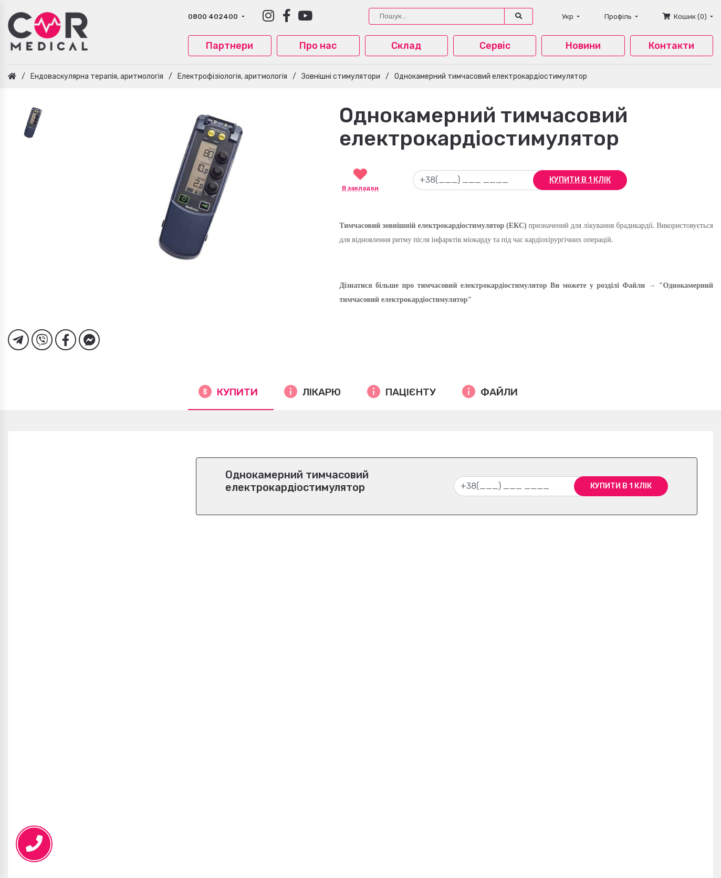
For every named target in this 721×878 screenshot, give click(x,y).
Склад (406, 45)
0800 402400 (213, 16)
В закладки (360, 188)
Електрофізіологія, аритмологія (232, 76)
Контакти (671, 45)
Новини (583, 45)
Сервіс (494, 45)
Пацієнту (410, 392)
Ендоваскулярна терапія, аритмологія (96, 76)
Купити (237, 392)
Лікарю (321, 392)
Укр (568, 16)
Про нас (318, 45)
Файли (499, 392)
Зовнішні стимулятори (340, 76)
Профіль (618, 16)
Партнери (229, 45)
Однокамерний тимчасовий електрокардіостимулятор (490, 76)
